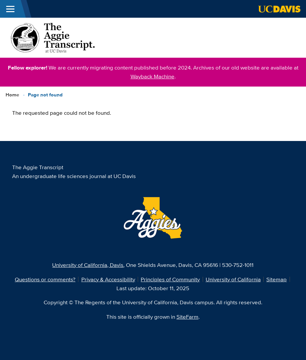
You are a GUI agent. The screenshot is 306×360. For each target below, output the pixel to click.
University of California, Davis (87, 265)
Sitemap (276, 279)
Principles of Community (170, 279)
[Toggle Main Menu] (10, 9)
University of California (233, 279)
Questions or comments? (45, 279)
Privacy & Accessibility (108, 279)
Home (12, 94)
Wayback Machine (152, 76)
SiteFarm (187, 317)
